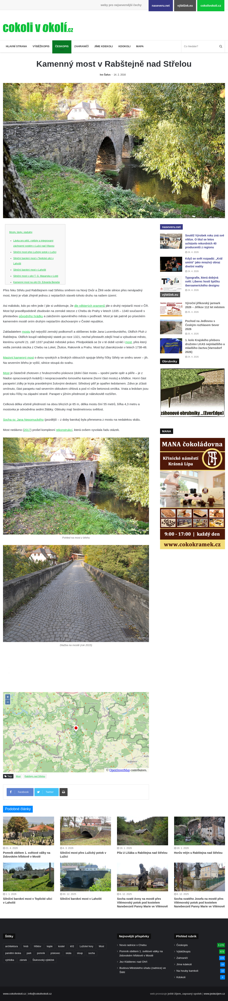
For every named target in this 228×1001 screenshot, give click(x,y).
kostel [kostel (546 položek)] (61, 946)
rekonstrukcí (64, 429)
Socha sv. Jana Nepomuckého (23, 419)
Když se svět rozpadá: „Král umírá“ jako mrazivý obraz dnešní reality (203, 262)
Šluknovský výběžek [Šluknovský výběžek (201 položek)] (43, 960)
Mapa (140, 46)
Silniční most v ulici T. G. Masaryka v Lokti (35, 276)
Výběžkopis (41, 46)
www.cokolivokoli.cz (14, 993)
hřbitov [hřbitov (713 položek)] (37, 946)
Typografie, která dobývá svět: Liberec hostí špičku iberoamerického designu (202, 281)
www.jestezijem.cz (214, 993)
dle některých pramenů (89, 305)
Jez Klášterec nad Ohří (133, 961)
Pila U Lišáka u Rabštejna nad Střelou (142, 852)
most (128, 342)
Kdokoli (124, 46)
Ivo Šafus (105, 74)
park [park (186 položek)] (29, 953)
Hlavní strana (16, 46)
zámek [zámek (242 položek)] (23, 960)
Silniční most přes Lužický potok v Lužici (34, 252)
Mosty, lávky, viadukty (20, 232)
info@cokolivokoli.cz (40, 993)
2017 (27, 429)
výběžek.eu (185, 5)
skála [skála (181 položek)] (68, 953)
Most (6, 373)
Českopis (62, 46)
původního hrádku (31, 316)
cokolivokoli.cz (210, 5)
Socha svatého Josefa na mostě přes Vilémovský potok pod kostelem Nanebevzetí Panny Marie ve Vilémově (199, 902)
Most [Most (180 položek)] (101, 946)
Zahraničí (81, 46)
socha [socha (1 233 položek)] (91, 953)
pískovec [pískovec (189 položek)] (55, 953)
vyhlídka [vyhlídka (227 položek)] (9, 960)
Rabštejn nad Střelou (35, 776)
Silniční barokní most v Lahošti (29, 269)
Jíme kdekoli (103, 46)
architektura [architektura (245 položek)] (11, 946)
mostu (26, 331)
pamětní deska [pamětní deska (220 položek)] (13, 953)
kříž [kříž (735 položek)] (72, 946)
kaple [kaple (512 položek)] (50, 946)
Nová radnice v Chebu (133, 945)
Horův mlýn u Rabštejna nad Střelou (198, 852)
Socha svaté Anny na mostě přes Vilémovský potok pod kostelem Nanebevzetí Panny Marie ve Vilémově (142, 902)
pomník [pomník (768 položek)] (41, 953)
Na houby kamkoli (187, 970)
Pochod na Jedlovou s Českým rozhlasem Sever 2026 (202, 324)
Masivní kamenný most (18, 357)
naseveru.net (161, 5)
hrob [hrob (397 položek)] (26, 946)
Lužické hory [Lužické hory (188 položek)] (86, 946)
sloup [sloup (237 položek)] (80, 953)
